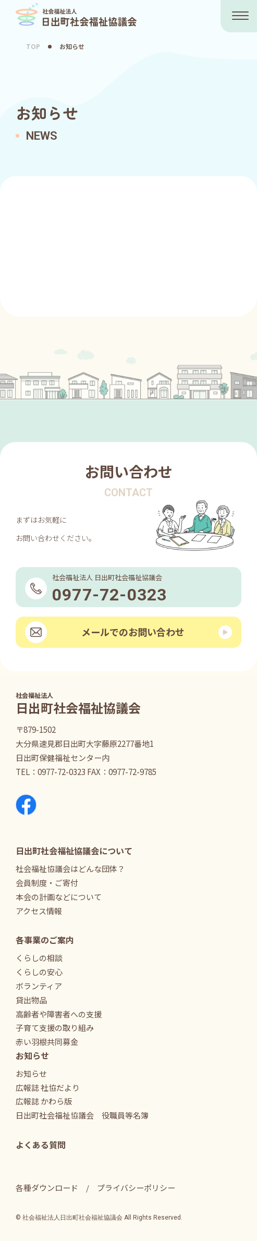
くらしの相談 (39, 957)
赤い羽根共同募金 (47, 1041)
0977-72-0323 (61, 771)
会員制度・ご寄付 (47, 882)
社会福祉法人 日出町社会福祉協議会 (76, 15)
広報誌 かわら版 (44, 1101)
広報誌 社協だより (48, 1087)
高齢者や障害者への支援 (59, 1014)
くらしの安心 (39, 971)
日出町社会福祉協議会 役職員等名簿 (82, 1115)
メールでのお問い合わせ (133, 631)
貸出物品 (31, 999)
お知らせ (31, 1073)
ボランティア (39, 985)
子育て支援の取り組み (55, 1027)
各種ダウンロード (47, 1187)
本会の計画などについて (59, 896)
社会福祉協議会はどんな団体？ (70, 868)
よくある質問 (41, 1144)
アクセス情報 (39, 910)
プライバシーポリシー (136, 1187)
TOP (33, 46)
